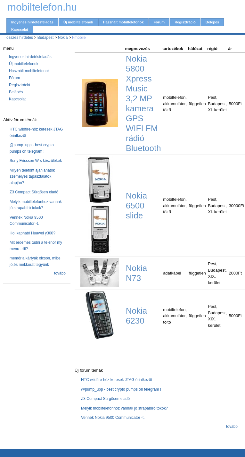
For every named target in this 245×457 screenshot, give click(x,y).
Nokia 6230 (136, 316)
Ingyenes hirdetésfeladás (32, 22)
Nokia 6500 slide (136, 205)
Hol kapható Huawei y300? (32, 233)
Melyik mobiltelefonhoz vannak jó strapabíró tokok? (124, 408)
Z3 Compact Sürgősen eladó (34, 192)
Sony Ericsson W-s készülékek (36, 160)
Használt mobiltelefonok (123, 22)
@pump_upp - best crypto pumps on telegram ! (121, 389)
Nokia (63, 37)
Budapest (45, 37)
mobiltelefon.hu (42, 7)
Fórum (159, 22)
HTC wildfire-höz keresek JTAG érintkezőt (116, 379)
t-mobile (79, 37)
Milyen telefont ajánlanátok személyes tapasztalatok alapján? (32, 176)
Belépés (212, 22)
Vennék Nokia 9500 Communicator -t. (113, 417)
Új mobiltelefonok (78, 22)
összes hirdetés (19, 37)
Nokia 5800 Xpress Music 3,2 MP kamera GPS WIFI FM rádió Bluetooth (143, 103)
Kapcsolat (19, 29)
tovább (60, 273)
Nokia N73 (136, 273)
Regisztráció (185, 22)
